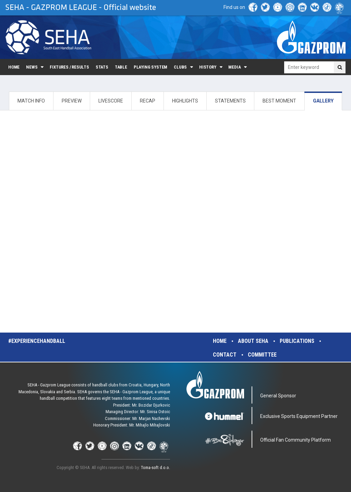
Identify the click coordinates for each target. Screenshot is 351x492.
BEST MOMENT (279, 101)
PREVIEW (72, 101)
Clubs (180, 67)
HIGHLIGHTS (185, 101)
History (207, 67)
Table (121, 67)
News (31, 67)
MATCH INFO (31, 101)
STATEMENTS (230, 101)
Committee (262, 354)
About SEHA (253, 341)
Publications (297, 341)
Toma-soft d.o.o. (155, 467)
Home (14, 67)
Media (234, 67)
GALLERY (323, 101)
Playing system (150, 67)
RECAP (147, 101)
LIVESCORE (110, 101)
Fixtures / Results (69, 67)
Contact (225, 354)
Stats (102, 67)
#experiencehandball (36, 341)
